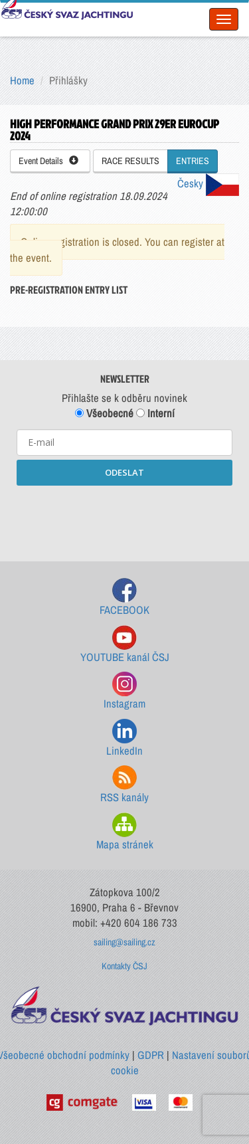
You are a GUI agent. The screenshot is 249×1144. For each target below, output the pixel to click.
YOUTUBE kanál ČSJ (124, 644)
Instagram (124, 691)
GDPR (150, 1055)
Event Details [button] (48, 161)
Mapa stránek (124, 832)
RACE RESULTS (130, 161)
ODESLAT (124, 472)
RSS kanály (124, 785)
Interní (155, 413)
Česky (208, 183)
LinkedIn (124, 738)
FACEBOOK (124, 597)
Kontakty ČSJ (124, 966)
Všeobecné (104, 413)
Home (22, 80)
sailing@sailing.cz (124, 942)
